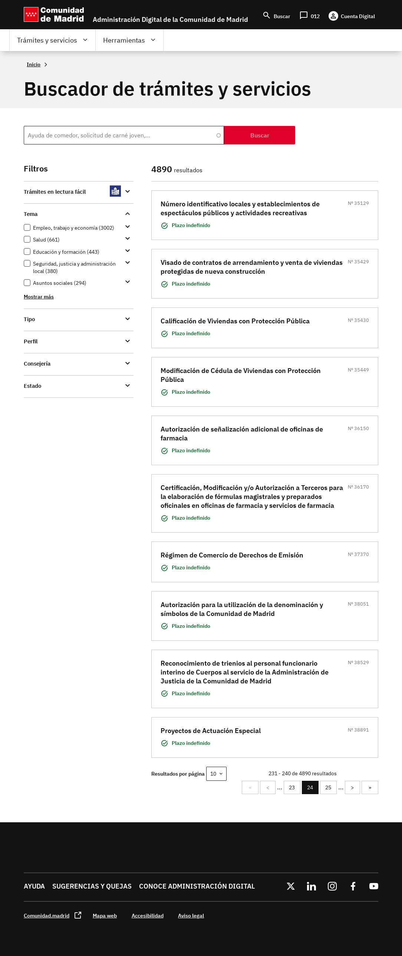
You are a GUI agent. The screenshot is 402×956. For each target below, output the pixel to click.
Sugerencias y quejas (92, 886)
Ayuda (34, 886)
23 (293, 787)
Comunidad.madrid (46, 915)
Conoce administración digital (197, 886)
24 (311, 789)
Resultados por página (178, 773)
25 (329, 787)
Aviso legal (191, 915)
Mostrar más (39, 296)
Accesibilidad (148, 915)
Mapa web (105, 915)
